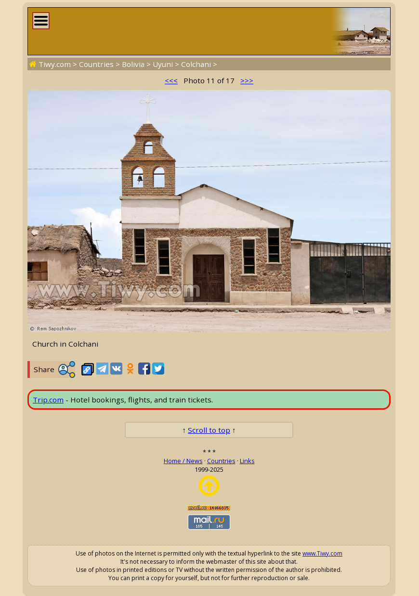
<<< (171, 80)
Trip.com (48, 399)
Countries (96, 64)
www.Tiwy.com (322, 553)
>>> (246, 80)
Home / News (183, 460)
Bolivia (133, 64)
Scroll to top (209, 430)
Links (247, 460)
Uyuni (163, 64)
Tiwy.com (55, 64)
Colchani (196, 64)
